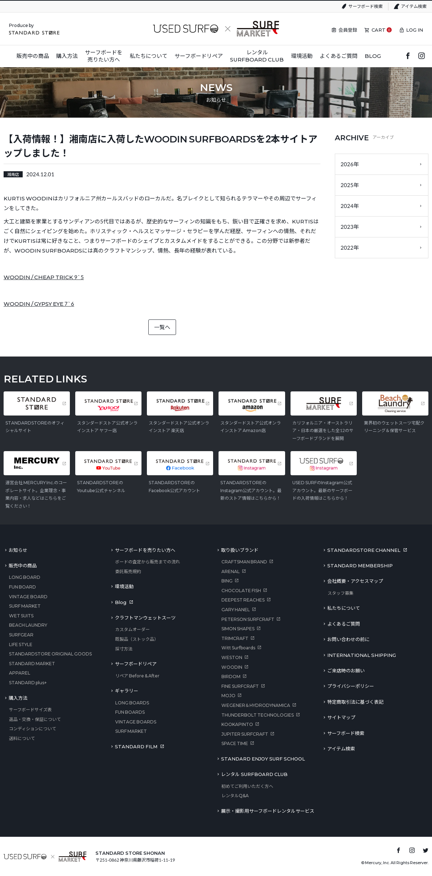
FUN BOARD (22, 587)
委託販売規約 (128, 571)
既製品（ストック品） (136, 639)
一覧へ (162, 327)
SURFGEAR (21, 634)
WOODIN (231, 667)
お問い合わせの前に (348, 639)
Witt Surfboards (238, 647)
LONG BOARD (24, 577)
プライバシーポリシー (350, 686)
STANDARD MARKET (32, 663)
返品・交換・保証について (35, 719)
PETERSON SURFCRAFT (247, 619)
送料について (22, 738)
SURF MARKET (25, 606)
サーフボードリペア (136, 664)
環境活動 (124, 586)
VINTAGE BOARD (28, 596)
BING (227, 581)
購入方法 (18, 698)
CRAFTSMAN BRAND (244, 561)
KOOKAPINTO (237, 724)
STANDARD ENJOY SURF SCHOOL (263, 759)
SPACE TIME (234, 743)
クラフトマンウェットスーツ (145, 618)
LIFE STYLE (20, 644)
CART (379, 30)
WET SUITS (21, 615)
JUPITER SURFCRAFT (244, 734)
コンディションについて (32, 728)
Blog (120, 602)
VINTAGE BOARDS (135, 722)
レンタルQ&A (235, 795)
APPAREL (19, 673)
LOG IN (414, 30)
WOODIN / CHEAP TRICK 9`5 (44, 277)
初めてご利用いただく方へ (247, 786)
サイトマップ (341, 717)
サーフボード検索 (365, 6)
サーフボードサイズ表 (30, 709)
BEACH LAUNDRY (28, 625)
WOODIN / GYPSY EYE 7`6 (39, 303)
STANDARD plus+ (28, 682)
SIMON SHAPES (238, 628)
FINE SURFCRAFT (240, 686)
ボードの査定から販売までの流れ (147, 561)
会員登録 (347, 30)
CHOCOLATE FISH (241, 590)
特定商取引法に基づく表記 (355, 702)
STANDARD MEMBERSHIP (360, 565)
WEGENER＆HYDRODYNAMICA (255, 705)
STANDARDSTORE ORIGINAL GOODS (50, 654)
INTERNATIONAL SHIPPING (361, 655)
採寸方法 (123, 649)
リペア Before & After (137, 675)
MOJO (228, 695)
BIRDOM (230, 676)
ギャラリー (126, 691)
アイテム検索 (414, 6)
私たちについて (343, 608)
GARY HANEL (235, 609)
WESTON (231, 657)
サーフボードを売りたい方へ (145, 550)
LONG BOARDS (132, 702)
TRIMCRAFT (234, 638)
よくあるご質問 (343, 624)
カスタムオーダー (132, 629)
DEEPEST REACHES (243, 600)
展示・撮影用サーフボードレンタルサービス (267, 811)
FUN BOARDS (130, 712)
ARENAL (230, 571)
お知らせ (18, 550)
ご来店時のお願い (346, 670)
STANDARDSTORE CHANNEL (363, 550)
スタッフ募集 (341, 593)
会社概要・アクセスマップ (355, 581)
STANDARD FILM (136, 746)
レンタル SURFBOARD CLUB (254, 774)
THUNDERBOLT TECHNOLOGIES (257, 715)
